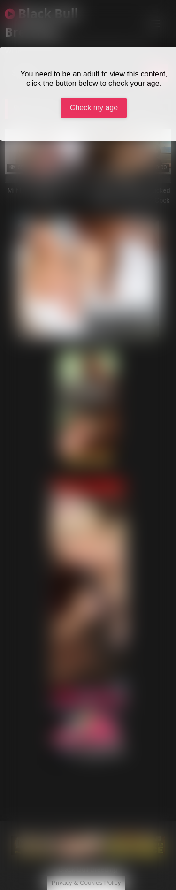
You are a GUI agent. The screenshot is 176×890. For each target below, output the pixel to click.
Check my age (94, 108)
